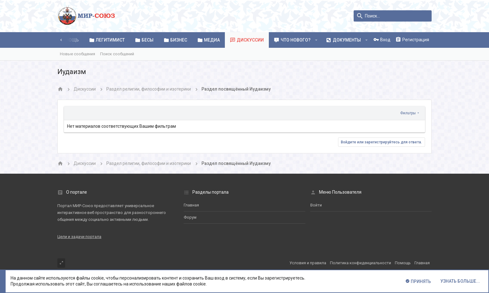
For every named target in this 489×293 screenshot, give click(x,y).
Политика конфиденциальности (360, 263)
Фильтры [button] (408, 113)
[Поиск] (393, 16)
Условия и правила (307, 263)
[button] (316, 40)
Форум (190, 217)
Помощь (403, 263)
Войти (316, 205)
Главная (191, 205)
